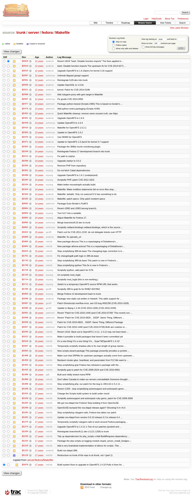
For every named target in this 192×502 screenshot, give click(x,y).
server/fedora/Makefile (40, 463)
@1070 (25, 468)
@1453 (25, 368)
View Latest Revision (179, 28)
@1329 (25, 401)
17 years (39, 392)
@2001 (25, 229)
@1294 (25, 406)
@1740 (25, 267)
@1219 (25, 449)
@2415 (25, 128)
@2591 (25, 80)
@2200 (25, 176)
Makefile (62, 32)
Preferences (183, 19)
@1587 (25, 305)
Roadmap (125, 23)
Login (146, 19)
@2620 (25, 61)
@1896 (25, 238)
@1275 (25, 425)
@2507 (25, 99)
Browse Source (145, 23)
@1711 (25, 286)
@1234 (25, 444)
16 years (39, 301)
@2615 (25, 70)
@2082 (25, 219)
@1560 (25, 320)
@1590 (25, 300)
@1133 (25, 454)
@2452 (25, 113)
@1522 (25, 339)
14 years (39, 152)
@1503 (25, 353)
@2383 (25, 133)
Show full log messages (153, 47)
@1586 (25, 310)
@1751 (25, 257)
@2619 (25, 66)
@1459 (25, 363)
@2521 (25, 89)
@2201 (25, 171)
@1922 (25, 233)
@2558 (25, 85)
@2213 (25, 157)
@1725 (25, 276)
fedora (47, 32)
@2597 (25, 75)
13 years (39, 104)
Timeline (109, 23)
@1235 (25, 439)
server (33, 32)
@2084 (25, 209)
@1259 (25, 435)
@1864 (25, 248)
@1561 (25, 315)
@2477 (25, 104)
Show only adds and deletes (125, 48)
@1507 (25, 348)
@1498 (25, 358)
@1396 (25, 377)
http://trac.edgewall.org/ (179, 497)
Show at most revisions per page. (158, 43)
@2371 (25, 142)
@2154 (25, 185)
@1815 (25, 252)
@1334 (25, 396)
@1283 (25, 416)
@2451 (25, 118)
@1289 (25, 411)
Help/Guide (157, 19)
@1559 (25, 324)
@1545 (25, 334)
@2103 (25, 195)
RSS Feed (90, 491)
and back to (176, 39)
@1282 (25, 420)
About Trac (169, 19)
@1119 (25, 459)
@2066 (25, 224)
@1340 (25, 392)
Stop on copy (119, 42)
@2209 (25, 161)
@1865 (25, 243)
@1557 (25, 329)
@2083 (25, 214)
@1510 (25, 344)
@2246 (25, 152)
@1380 (25, 382)
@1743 (25, 262)
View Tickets (165, 23)
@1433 (25, 372)
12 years (39, 61)
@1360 (25, 387)
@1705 (25, 291)
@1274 (25, 430)
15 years (39, 229)
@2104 (25, 190)
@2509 (25, 94)
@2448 (25, 123)
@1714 (25, 281)
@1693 (25, 296)
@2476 (25, 109)
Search (182, 23)
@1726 (25, 272)
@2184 (25, 181)
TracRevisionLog (144, 483)
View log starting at (154, 39)
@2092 (25, 205)
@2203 (25, 166)
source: (9, 32)
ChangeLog (105, 491)
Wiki (95, 23)
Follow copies (119, 45)
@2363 (25, 147)
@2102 (25, 200)
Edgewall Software (38, 497)
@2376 (25, 137)
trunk (21, 32)
